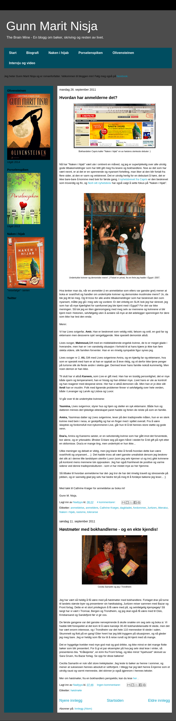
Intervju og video (22, 63)
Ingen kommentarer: (109, 684)
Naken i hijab (59, 53)
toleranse (92, 512)
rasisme (81, 512)
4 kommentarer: (106, 502)
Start (12, 53)
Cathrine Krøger (109, 507)
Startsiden (115, 700)
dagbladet (126, 507)
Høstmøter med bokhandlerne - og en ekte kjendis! (108, 529)
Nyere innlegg (70, 700)
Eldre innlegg (159, 700)
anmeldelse (77, 507)
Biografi (32, 53)
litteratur (163, 507)
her (135, 678)
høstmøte (76, 690)
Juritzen (152, 507)
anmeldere (92, 507)
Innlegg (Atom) (83, 708)
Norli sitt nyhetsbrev (99, 183)
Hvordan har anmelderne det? (88, 97)
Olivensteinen (123, 53)
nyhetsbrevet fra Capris (133, 179)
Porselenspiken (91, 53)
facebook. (122, 76)
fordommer (139, 507)
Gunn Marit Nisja (52, 26)
